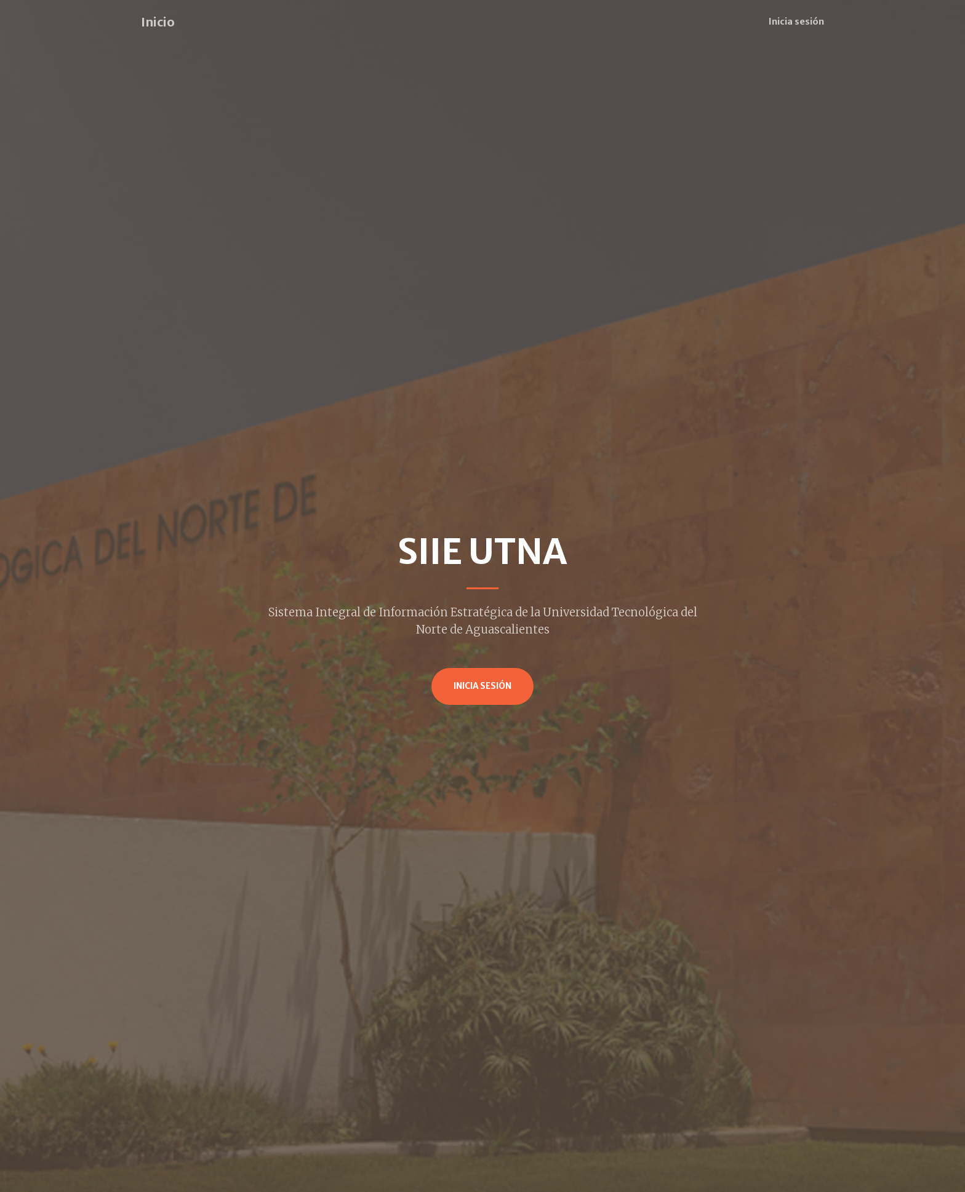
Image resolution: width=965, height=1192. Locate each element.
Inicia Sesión (482, 686)
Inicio (158, 22)
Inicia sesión (796, 21)
